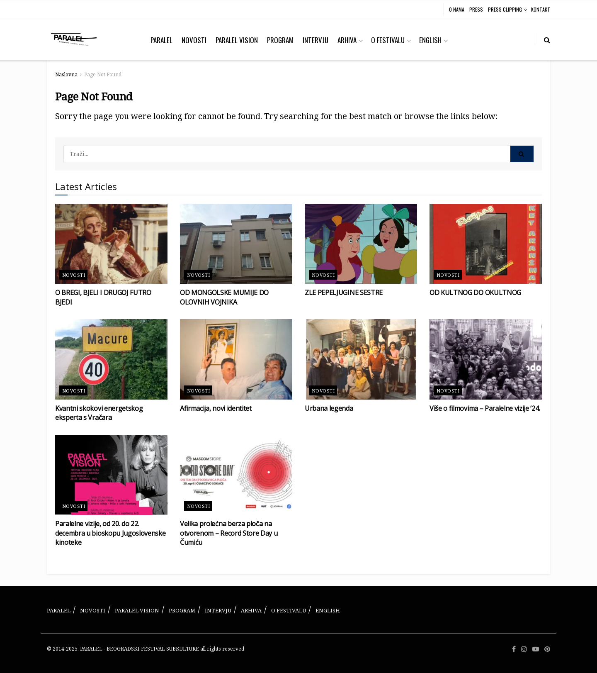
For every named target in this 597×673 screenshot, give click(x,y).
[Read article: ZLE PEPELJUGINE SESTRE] (361, 244)
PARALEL (161, 40)
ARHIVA (347, 40)
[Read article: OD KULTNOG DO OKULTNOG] (486, 244)
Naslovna (66, 74)
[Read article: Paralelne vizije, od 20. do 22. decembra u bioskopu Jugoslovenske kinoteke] (111, 475)
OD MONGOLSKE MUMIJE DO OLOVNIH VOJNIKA (224, 297)
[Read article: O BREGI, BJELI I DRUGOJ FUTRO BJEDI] (111, 244)
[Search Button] (547, 39)
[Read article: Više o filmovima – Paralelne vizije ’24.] (486, 359)
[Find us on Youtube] (535, 649)
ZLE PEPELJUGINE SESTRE (344, 292)
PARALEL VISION (237, 40)
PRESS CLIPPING (505, 9)
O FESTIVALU (388, 40)
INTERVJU (315, 40)
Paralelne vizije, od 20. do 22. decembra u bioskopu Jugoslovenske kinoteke (110, 533)
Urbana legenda (329, 408)
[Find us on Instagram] (524, 649)
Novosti (73, 275)
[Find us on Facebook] (514, 649)
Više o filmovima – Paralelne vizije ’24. (485, 408)
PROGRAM (280, 40)
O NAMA (456, 9)
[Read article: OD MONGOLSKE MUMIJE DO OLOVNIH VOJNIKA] (236, 244)
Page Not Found (102, 74)
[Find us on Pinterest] (547, 649)
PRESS (476, 9)
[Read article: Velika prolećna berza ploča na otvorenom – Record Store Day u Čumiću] (236, 475)
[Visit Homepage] (74, 39)
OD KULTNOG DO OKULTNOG (475, 292)
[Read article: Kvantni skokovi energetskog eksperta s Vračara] (111, 359)
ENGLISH (430, 40)
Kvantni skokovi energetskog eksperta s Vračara (99, 413)
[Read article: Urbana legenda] (361, 359)
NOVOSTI (194, 40)
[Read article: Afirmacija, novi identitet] (236, 359)
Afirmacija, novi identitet (216, 408)
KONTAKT (540, 9)
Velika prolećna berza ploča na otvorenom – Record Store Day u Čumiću (228, 533)
